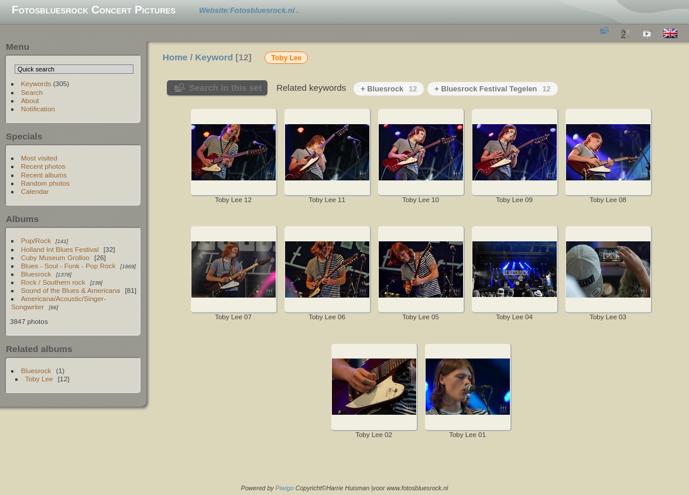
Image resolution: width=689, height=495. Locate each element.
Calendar (35, 191)
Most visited (39, 158)
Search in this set (225, 88)
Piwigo (285, 487)
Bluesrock (36, 274)
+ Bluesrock (389, 88)
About (30, 100)
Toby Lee (39, 379)
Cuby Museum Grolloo (55, 257)
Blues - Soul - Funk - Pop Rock (68, 265)
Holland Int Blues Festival (60, 249)
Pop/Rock (36, 240)
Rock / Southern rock (53, 282)
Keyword (214, 57)
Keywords (36, 83)
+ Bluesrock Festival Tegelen (492, 88)
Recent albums (44, 175)
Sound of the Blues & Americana (70, 290)
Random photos (45, 183)
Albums (22, 219)
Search (32, 92)
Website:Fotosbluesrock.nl (248, 10)
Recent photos (43, 166)
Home (175, 57)
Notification (38, 108)
